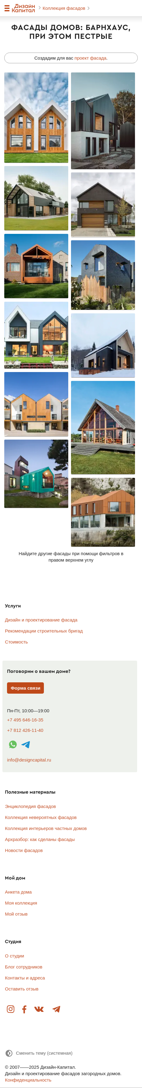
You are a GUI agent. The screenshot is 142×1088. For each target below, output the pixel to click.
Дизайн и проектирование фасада (41, 619)
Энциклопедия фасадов (30, 806)
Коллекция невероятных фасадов (40, 817)
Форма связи (25, 688)
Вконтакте (39, 1009)
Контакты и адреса (25, 977)
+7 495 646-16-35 (25, 719)
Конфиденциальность (28, 1079)
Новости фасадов (24, 850)
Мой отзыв (16, 914)
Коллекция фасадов (65, 8)
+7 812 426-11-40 (25, 730)
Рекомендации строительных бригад (44, 630)
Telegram (56, 1009)
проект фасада (91, 58)
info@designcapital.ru (29, 759)
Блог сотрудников (23, 966)
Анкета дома (18, 891)
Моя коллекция (21, 902)
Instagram (11, 1009)
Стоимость (16, 641)
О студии (14, 955)
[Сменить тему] (39, 1053)
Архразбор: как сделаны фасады (40, 839)
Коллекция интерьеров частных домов (46, 828)
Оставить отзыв (21, 988)
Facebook (24, 1009)
